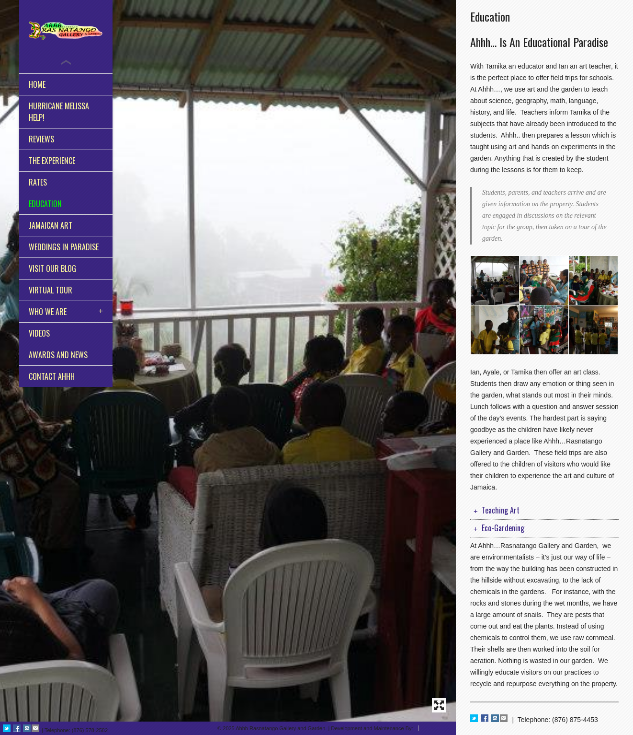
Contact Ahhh (52, 376)
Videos (39, 333)
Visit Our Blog (52, 268)
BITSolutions (438, 728)
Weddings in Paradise (64, 247)
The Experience (52, 160)
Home (37, 84)
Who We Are (48, 311)
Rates (38, 182)
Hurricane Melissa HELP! (59, 111)
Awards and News (58, 355)
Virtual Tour (50, 290)
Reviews (41, 139)
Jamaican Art (50, 225)
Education (45, 204)
